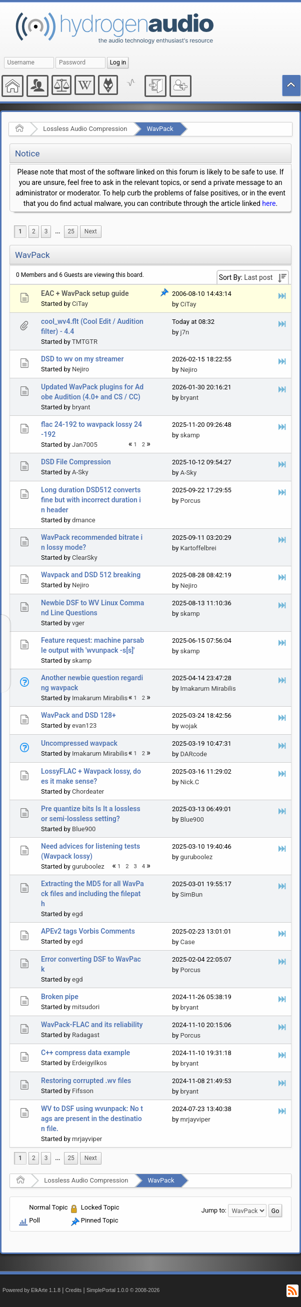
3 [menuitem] (46, 231)
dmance (84, 520)
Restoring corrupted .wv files (86, 1081)
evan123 (84, 725)
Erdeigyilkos (89, 1063)
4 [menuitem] (143, 866)
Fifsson (83, 1091)
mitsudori (86, 1007)
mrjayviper (87, 1139)
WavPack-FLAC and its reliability (91, 1025)
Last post (258, 277)
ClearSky (84, 557)
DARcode (193, 754)
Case (187, 942)
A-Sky (80, 472)
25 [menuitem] (71, 231)
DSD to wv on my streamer (82, 359)
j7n (185, 332)
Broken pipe (59, 997)
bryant (81, 407)
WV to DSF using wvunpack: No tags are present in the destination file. (92, 1119)
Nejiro (80, 369)
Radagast (86, 1035)
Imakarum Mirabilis (100, 698)
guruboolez (88, 866)
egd (77, 914)
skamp (190, 435)
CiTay (80, 303)
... (57, 231)
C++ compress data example (85, 1053)
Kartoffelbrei (198, 548)
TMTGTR (85, 341)
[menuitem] (57, 231)
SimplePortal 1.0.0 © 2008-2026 (123, 1290)
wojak (189, 726)
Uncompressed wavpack (79, 743)
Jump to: (214, 1210)
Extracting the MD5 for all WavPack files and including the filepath (92, 894)
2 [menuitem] (34, 231)
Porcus (190, 500)
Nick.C (190, 782)
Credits (74, 1290)
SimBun (191, 894)
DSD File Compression (76, 462)
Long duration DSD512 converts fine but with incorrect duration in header (91, 500)
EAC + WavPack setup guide (84, 293)
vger (78, 623)
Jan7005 (85, 444)
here (269, 203)
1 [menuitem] (20, 231)
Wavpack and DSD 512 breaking (90, 575)
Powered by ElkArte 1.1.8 (31, 1290)
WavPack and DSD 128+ (78, 715)
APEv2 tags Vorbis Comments (88, 931)
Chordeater (88, 791)
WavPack (159, 128)
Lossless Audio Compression (85, 128)
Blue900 (84, 829)
